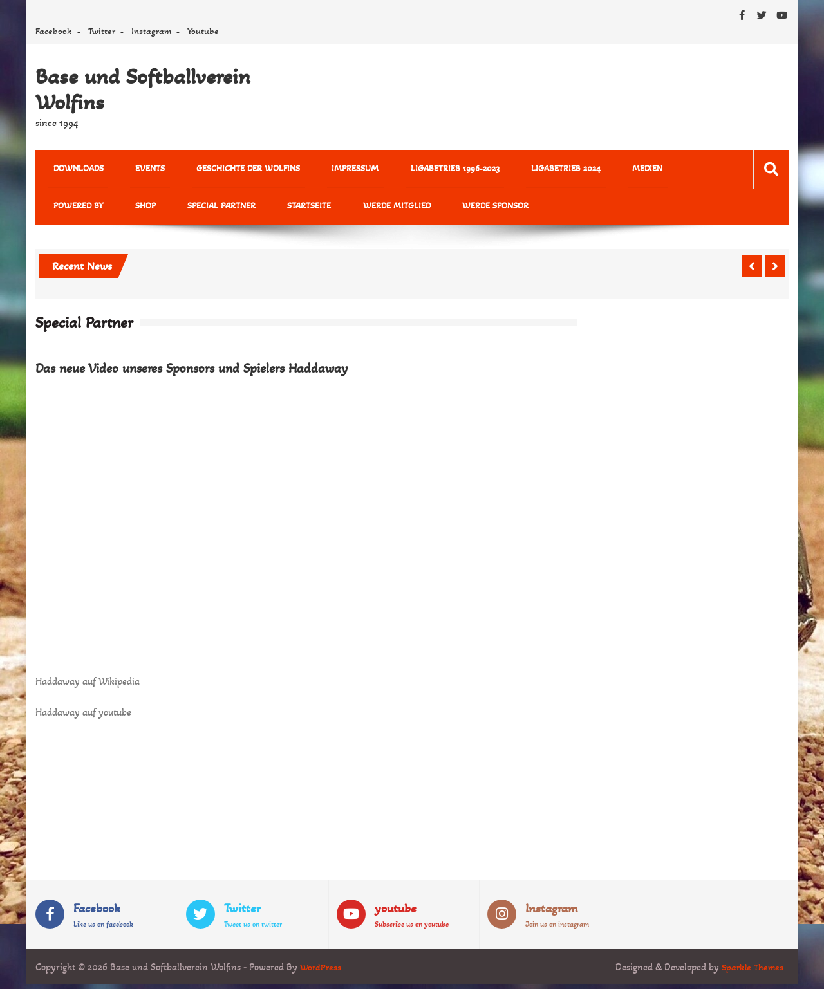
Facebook (53, 31)
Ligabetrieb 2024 (512, 169)
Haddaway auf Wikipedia (87, 685)
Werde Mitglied (280, 208)
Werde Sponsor (369, 208)
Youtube (203, 31)
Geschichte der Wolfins (224, 169)
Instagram (151, 31)
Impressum (320, 169)
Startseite (203, 208)
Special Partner (125, 208)
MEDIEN (583, 169)
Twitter (101, 31)
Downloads (73, 169)
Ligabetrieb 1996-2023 (410, 169)
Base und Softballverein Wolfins (142, 89)
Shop (58, 208)
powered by (646, 169)
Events (135, 169)
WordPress (321, 971)
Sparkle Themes (750, 971)
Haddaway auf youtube (83, 716)
